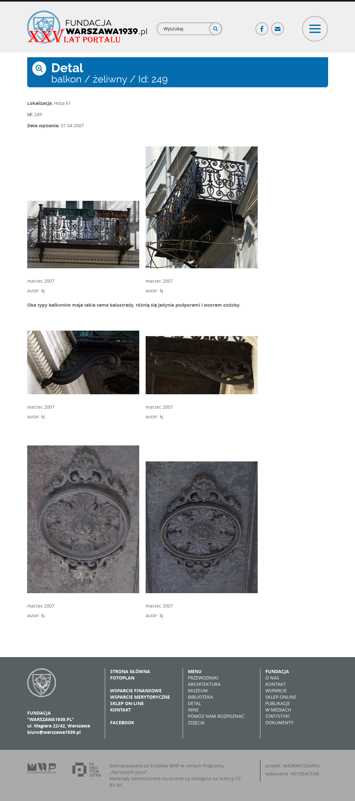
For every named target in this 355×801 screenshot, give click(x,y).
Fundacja (277, 671)
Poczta (278, 26)
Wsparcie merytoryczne (140, 697)
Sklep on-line (127, 703)
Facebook (262, 26)
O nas (272, 678)
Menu (195, 671)
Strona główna (130, 671)
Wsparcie (276, 690)
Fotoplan (122, 678)
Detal (194, 703)
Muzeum (198, 690)
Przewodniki (203, 678)
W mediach (278, 710)
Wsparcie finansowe (136, 690)
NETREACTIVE (305, 774)
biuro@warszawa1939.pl (54, 732)
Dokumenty (279, 722)
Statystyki (277, 716)
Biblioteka (200, 697)
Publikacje (277, 703)
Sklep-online (280, 697)
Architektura (204, 684)
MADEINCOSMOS (301, 766)
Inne (193, 710)
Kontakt (120, 710)
